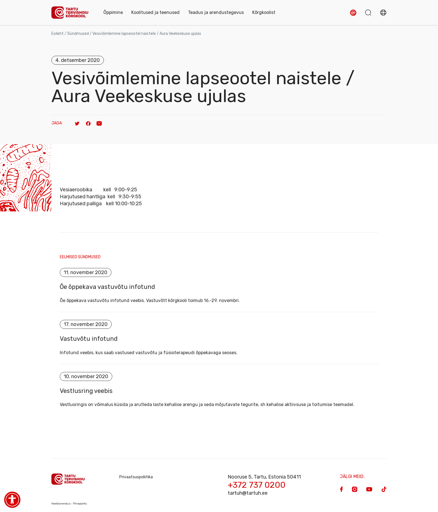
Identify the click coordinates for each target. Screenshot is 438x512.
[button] (353, 12)
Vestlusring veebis (86, 391)
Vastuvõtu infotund (89, 339)
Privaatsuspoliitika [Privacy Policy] (136, 477)
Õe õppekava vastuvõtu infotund (107, 287)
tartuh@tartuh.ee (248, 494)
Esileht (57, 33)
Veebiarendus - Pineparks (69, 504)
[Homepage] (71, 12)
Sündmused (78, 33)
